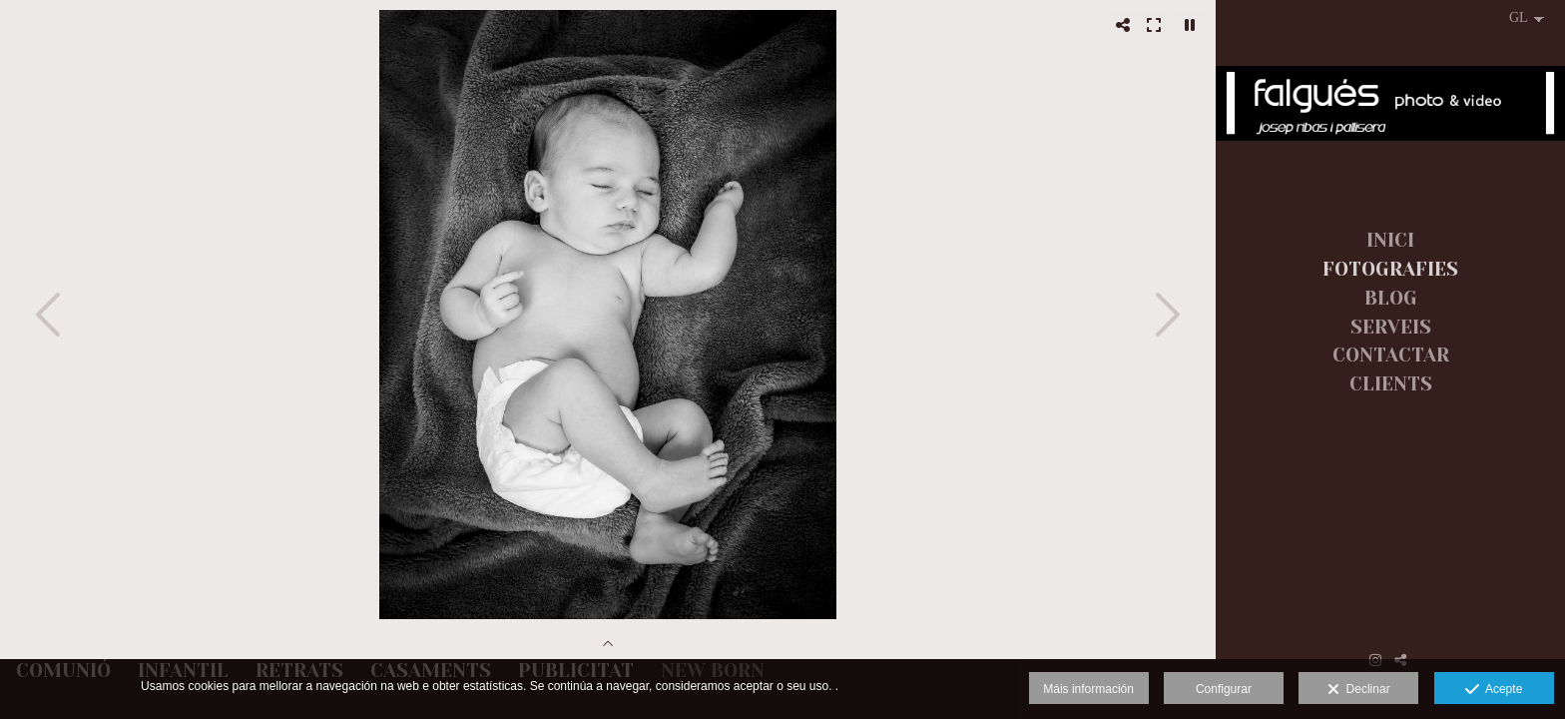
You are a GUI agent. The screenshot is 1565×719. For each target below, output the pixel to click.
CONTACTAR (1390, 355)
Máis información (1088, 689)
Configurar (1224, 689)
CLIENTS (1390, 384)
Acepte (1493, 690)
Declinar (1358, 690)
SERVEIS (1390, 328)
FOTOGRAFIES (1390, 270)
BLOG (1390, 299)
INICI (1390, 241)
